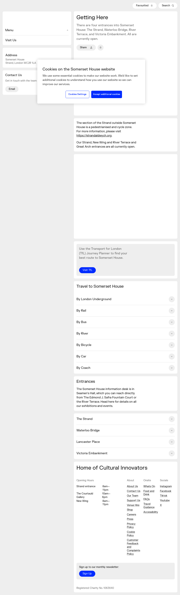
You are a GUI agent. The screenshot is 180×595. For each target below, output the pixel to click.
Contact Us (133, 491)
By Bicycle (125, 345)
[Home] (37, 19)
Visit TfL (87, 270)
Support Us (133, 500)
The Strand (125, 419)
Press (130, 519)
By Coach (125, 368)
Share (86, 47)
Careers (131, 514)
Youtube (165, 500)
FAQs (146, 499)
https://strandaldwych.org (94, 135)
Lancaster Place (125, 442)
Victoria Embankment (125, 453)
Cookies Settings (77, 94)
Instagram (166, 486)
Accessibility (150, 512)
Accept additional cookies (106, 94)
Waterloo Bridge (125, 430)
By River (125, 334)
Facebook (165, 491)
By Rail (125, 311)
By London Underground (125, 299)
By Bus (125, 322)
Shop (130, 509)
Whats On (149, 486)
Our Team (132, 495)
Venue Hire (133, 505)
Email (12, 89)
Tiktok (163, 495)
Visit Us (10, 40)
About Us (132, 486)
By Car (125, 357)
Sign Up (87, 573)
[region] (91, 82)
